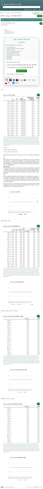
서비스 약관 (30, 487)
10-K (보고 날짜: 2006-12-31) (31, 144)
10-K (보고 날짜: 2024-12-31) (23, 137)
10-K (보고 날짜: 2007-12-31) (20, 144)
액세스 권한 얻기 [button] (21, 71)
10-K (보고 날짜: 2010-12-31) (25, 142)
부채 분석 (9, 57)
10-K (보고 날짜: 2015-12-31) (10, 141)
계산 (6, 29)
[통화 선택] (37, 13)
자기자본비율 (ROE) (13, 55)
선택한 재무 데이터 (13, 53)
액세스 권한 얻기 (28, 9)
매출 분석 (9, 56)
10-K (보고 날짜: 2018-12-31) (14, 140)
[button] (34, 65)
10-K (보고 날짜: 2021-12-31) (19, 138)
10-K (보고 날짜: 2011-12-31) (15, 142)
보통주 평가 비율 (10, 50)
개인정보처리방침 (36, 487)
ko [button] (40, 9)
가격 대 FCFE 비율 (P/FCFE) (12, 52)
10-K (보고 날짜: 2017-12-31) (25, 140)
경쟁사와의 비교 (8, 30)
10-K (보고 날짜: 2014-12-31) (20, 141)
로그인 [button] (35, 9)
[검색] (21, 7)
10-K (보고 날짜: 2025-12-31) (12, 137)
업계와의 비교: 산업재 (9, 33)
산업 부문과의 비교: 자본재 (10, 32)
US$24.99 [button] (40, 16)
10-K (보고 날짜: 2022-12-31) (8, 138)
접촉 (41, 487)
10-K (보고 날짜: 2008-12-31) (10, 144)
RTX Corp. (8, 12)
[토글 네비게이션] (2, 1)
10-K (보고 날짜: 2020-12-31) (29, 138)
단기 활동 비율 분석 (11, 47)
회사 (3, 12)
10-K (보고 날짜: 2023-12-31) (33, 137)
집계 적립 (9, 59)
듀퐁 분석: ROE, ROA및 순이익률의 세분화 (15, 48)
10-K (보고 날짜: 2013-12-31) (31, 141)
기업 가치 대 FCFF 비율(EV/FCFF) (13, 51)
